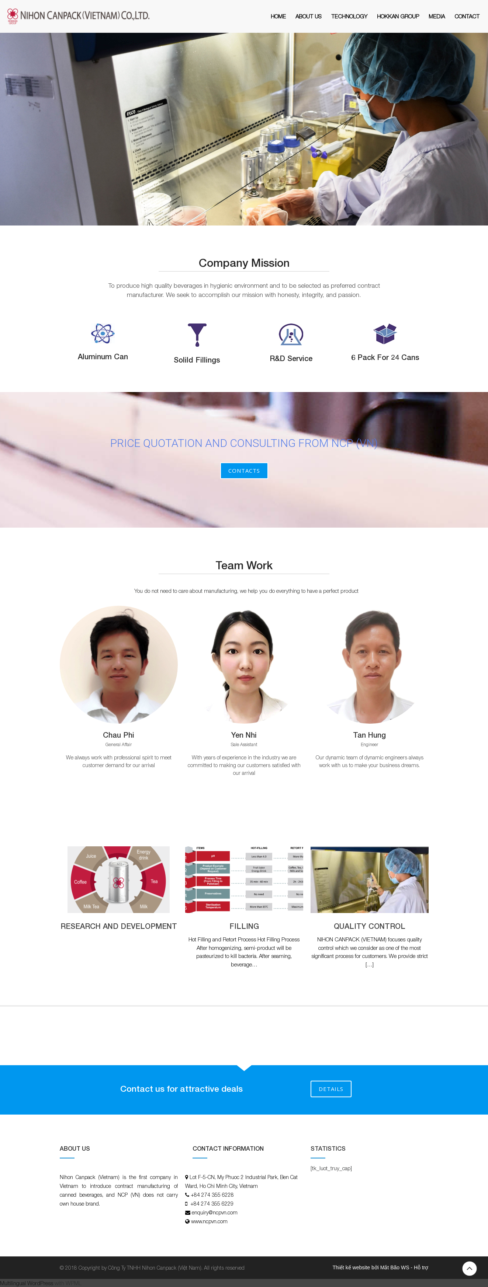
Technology (349, 16)
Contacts (244, 470)
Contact (467, 16)
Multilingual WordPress (26, 1283)
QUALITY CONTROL (369, 925)
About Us (308, 16)
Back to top (469, 1268)
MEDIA (437, 16)
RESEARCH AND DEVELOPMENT (118, 925)
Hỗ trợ (421, 1267)
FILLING (244, 925)
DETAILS (331, 1088)
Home (278, 16)
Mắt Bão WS (394, 1267)
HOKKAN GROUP (398, 16)
